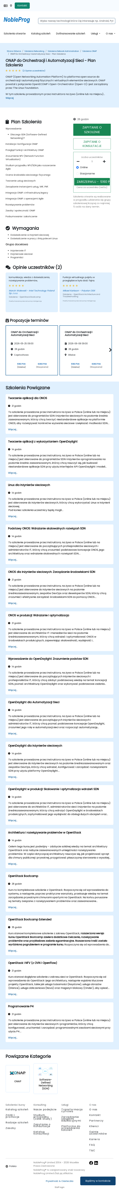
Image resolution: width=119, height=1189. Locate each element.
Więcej (10, 98)
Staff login (59, 1187)
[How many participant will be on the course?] (92, 161)
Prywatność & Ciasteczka (59, 1181)
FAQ (92, 1145)
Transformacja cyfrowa (72, 1110)
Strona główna (14, 51)
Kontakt (22, 5)
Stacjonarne (87, 173)
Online (84, 167)
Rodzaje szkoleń (17, 1122)
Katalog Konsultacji (41, 1132)
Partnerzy (96, 1120)
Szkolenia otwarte (15, 33)
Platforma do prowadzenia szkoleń (70, 1128)
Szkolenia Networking (34, 51)
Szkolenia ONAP (89, 51)
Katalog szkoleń (40, 33)
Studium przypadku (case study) (42, 1117)
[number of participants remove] (79, 161)
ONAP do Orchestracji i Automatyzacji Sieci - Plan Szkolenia (38, 54)
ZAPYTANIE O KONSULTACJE (92, 144)
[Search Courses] (76, 21)
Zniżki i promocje (13, 1116)
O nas (109, 33)
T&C (92, 1150)
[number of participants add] (105, 161)
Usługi (94, 33)
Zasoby (11, 1128)
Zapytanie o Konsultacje (42, 1125)
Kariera (94, 1139)
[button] (110, 350)
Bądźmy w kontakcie (97, 1181)
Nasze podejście (45, 1109)
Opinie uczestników (98, 1132)
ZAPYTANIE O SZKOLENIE (92, 129)
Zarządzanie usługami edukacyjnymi (71, 1118)
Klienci (94, 1126)
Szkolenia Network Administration (63, 51)
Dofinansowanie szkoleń (70, 33)
